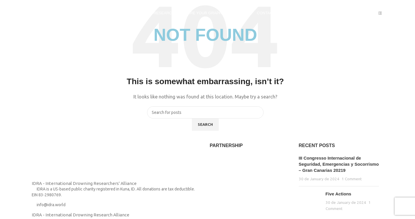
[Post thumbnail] (310, 201)
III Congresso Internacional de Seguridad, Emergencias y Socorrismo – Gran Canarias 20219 (339, 164)
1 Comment (352, 178)
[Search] (381, 12)
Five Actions (339, 193)
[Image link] (46, 160)
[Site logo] (41, 12)
